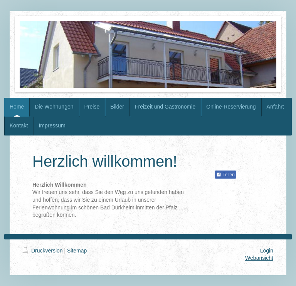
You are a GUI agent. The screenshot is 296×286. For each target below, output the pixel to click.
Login (266, 251)
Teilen (225, 174)
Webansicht (259, 258)
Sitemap (77, 251)
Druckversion (43, 251)
